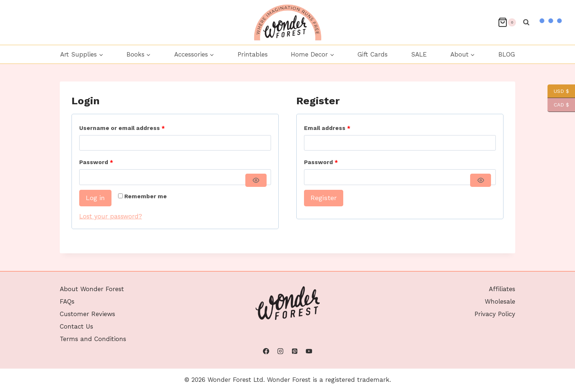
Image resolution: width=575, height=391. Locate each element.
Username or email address (123, 128)
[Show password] (256, 180)
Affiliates (502, 289)
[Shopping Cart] (507, 22)
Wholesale (500, 301)
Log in (95, 198)
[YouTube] (309, 351)
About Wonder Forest (92, 289)
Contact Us (76, 326)
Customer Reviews (87, 314)
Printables (253, 54)
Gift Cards (373, 54)
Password (97, 162)
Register (324, 198)
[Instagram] (280, 351)
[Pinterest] (295, 351)
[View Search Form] (526, 22)
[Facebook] (266, 351)
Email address (329, 128)
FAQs (67, 301)
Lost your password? (110, 216)
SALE (419, 54)
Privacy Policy (495, 314)
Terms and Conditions (93, 339)
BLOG (506, 54)
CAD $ (558, 105)
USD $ (558, 91)
